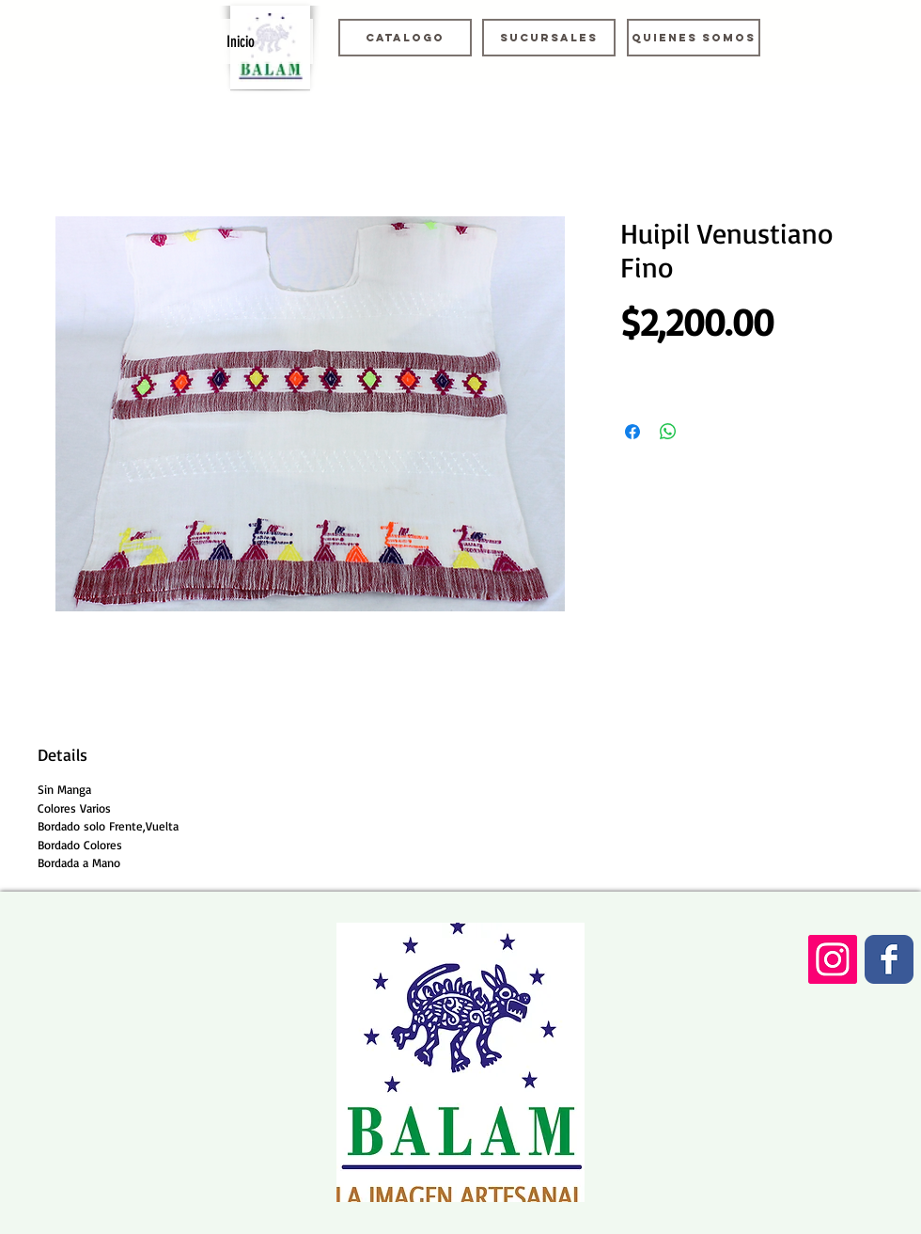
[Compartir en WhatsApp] (668, 431)
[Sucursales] (549, 37)
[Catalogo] (405, 37)
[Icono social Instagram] (832, 959)
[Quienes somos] (693, 37)
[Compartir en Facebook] (632, 431)
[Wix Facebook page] (889, 959)
